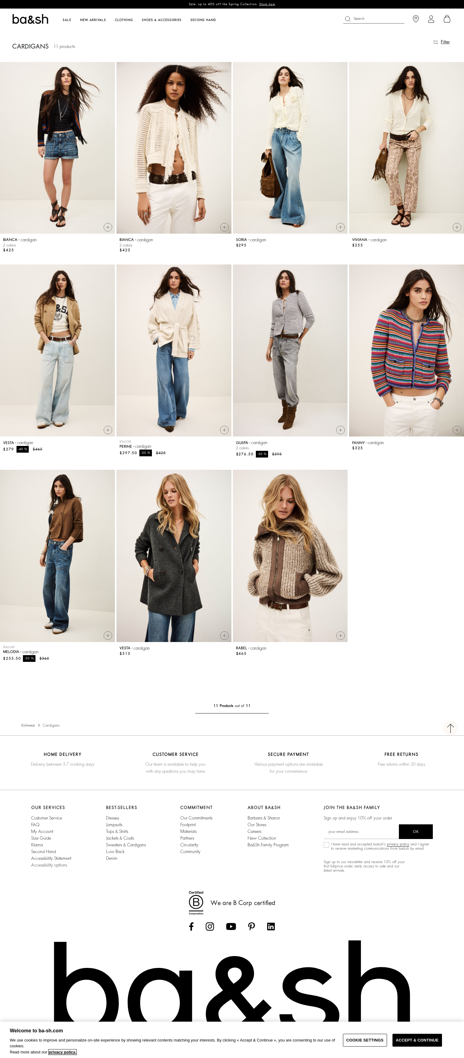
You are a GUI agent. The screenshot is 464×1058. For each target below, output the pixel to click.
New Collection (262, 838)
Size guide (41, 838)
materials (188, 831)
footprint (188, 825)
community (190, 851)
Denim (111, 858)
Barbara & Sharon (264, 818)
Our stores (257, 825)
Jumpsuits (114, 825)
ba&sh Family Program (268, 845)
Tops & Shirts (117, 831)
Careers (254, 831)
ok (416, 832)
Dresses (112, 818)
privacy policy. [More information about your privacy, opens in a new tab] (62, 1052)
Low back (115, 851)
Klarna (37, 845)
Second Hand (43, 851)
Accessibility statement (51, 858)
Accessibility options (49, 865)
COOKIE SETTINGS (365, 1040)
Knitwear (28, 725)
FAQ (35, 825)
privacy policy (398, 844)
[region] (232, 1040)
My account (42, 831)
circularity (189, 845)
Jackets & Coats (120, 838)
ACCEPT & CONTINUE (417, 1040)
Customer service (46, 818)
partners (187, 838)
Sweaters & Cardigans (126, 845)
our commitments (196, 818)
